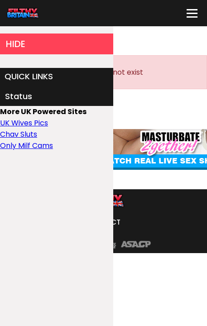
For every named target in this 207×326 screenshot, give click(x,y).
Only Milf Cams (26, 145)
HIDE (15, 44)
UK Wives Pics (24, 123)
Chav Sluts (18, 134)
